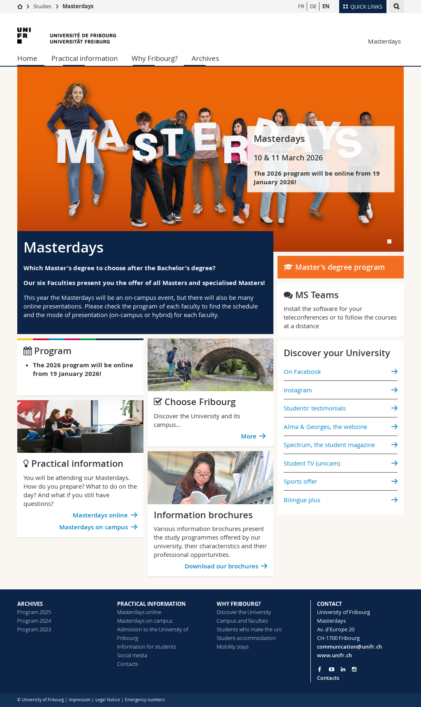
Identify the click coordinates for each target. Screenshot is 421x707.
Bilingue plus (302, 500)
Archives (205, 58)
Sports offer (300, 481)
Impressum (79, 699)
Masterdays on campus (93, 527)
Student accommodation (246, 638)
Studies (42, 6)
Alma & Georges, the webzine (325, 426)
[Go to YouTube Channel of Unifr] (331, 669)
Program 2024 (34, 620)
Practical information (84, 58)
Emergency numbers (145, 699)
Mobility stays (233, 646)
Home (27, 58)
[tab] (389, 241)
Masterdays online (100, 515)
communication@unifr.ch (349, 646)
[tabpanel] (210, 159)
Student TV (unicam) (312, 463)
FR (301, 6)
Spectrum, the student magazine (329, 444)
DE (313, 6)
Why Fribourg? (155, 58)
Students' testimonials (315, 408)
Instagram (298, 390)
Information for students (146, 646)
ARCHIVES (30, 603)
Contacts (127, 664)
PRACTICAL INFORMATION (151, 603)
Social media (132, 655)
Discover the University (244, 612)
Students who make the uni (249, 629)
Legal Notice (107, 699)
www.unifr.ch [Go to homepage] (334, 655)
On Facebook (302, 371)
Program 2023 (34, 629)
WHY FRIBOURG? (239, 603)
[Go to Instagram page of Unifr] (354, 669)
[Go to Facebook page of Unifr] (319, 669)
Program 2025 (34, 612)
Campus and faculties (242, 620)
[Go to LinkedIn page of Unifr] (343, 669)
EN (326, 6)
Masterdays (77, 6)
